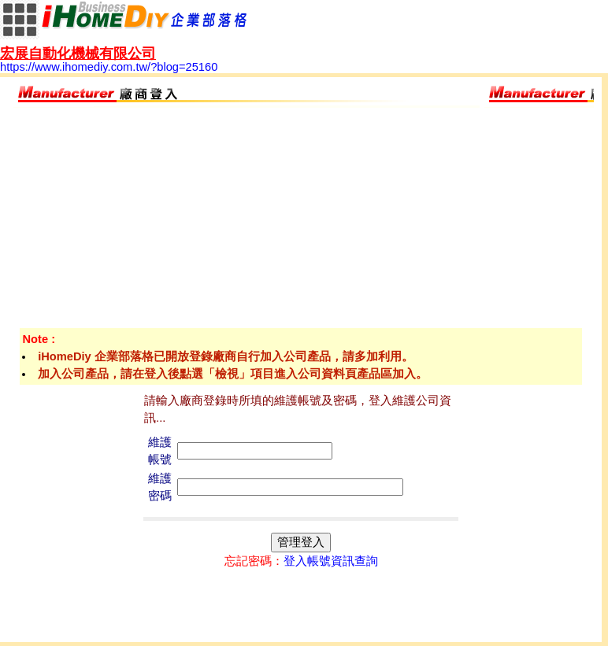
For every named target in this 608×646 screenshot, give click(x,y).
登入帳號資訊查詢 (331, 561)
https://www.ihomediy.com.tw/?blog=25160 (108, 60)
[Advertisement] (301, 218)
